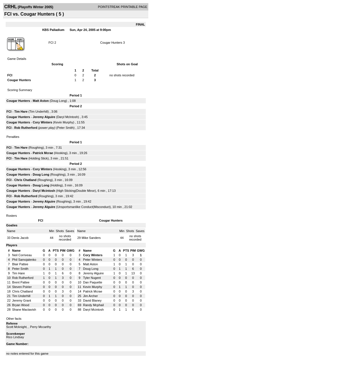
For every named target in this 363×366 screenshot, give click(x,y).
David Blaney (92, 300)
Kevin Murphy (63, 122)
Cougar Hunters (111, 42)
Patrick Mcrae (43, 153)
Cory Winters (42, 122)
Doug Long (58, 100)
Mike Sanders (91, 237)
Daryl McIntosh (67, 117)
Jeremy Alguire (44, 117)
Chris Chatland (25, 180)
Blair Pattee (20, 264)
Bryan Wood (20, 305)
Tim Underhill (38, 111)
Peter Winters (92, 259)
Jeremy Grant (21, 300)
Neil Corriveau (22, 255)
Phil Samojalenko (24, 259)
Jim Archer (90, 296)
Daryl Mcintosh (44, 190)
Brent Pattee (20, 282)
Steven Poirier (22, 287)
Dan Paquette (92, 282)
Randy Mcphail (93, 305)
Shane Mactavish (24, 309)
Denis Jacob (20, 237)
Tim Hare (21, 111)
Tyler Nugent (92, 277)
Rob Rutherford (25, 127)
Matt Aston (41, 100)
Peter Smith (65, 127)
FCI (51, 42)
